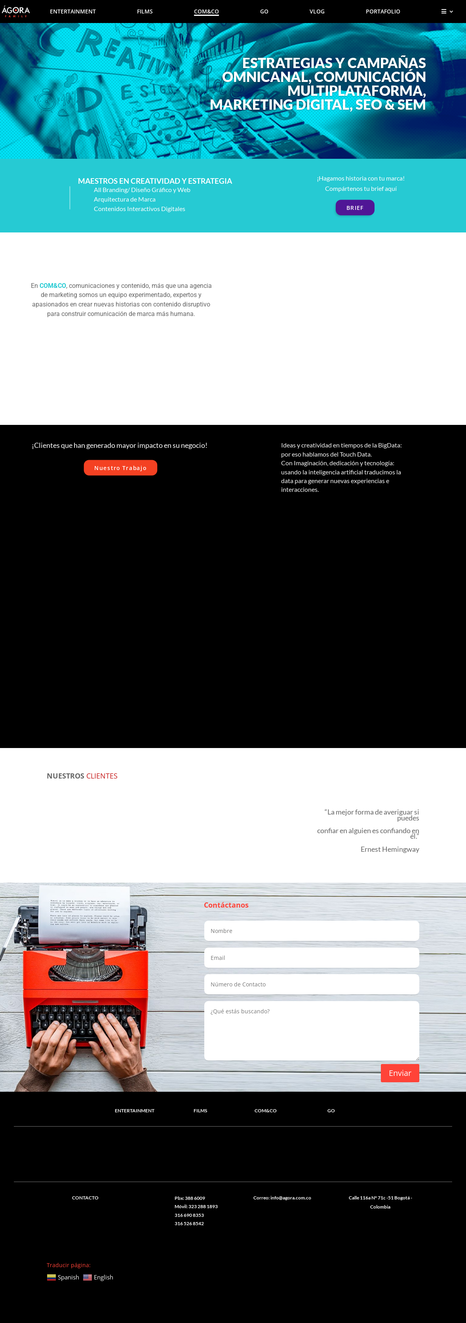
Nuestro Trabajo (120, 467)
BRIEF (355, 207)
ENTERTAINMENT (73, 12)
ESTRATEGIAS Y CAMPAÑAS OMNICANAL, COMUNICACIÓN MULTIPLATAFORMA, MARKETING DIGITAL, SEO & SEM (318, 83)
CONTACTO (85, 1197)
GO (264, 12)
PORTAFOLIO (383, 12)
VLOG (317, 12)
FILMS (145, 12)
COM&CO (206, 12)
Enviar (400, 1072)
